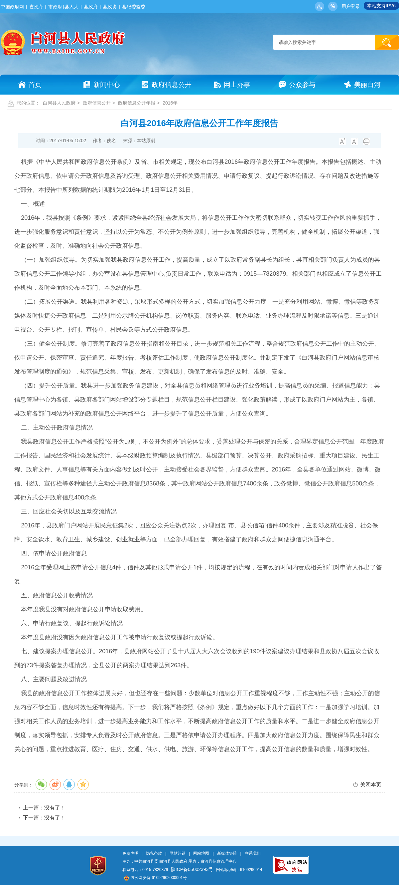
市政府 (55, 6)
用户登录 (350, 6)
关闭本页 (370, 784)
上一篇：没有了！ (44, 807)
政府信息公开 (97, 103)
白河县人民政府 (59, 103)
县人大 (71, 6)
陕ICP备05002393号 (192, 869)
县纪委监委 (133, 6)
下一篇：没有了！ (44, 817)
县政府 (91, 6)
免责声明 (130, 853)
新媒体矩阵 (227, 853)
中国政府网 (12, 6)
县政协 (110, 6)
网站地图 (201, 853)
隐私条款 (154, 853)
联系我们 (253, 853)
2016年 (170, 103)
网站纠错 (178, 853)
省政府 (36, 6)
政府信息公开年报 (136, 103)
